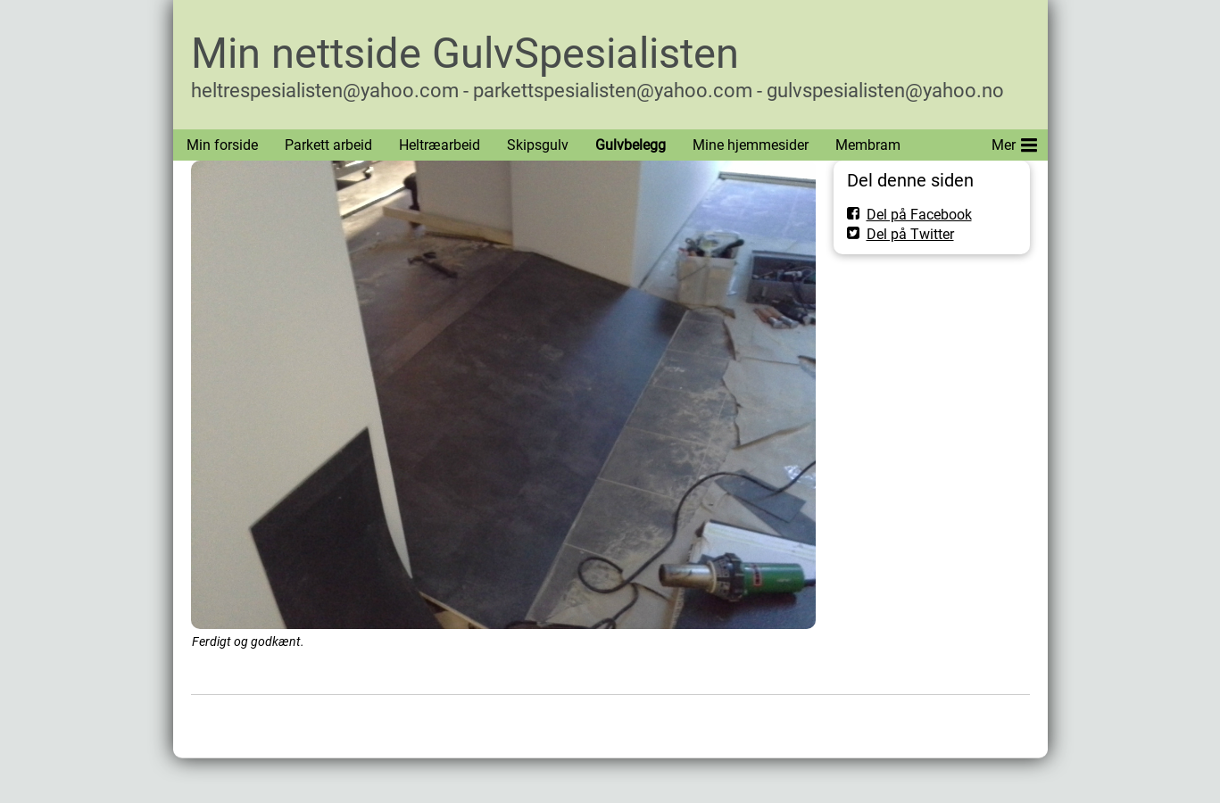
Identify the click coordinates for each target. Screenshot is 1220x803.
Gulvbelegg (630, 145)
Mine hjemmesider (751, 145)
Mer (1014, 141)
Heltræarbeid (439, 145)
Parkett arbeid (328, 145)
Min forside (222, 145)
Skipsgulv (538, 145)
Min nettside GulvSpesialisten (465, 53)
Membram (867, 145)
